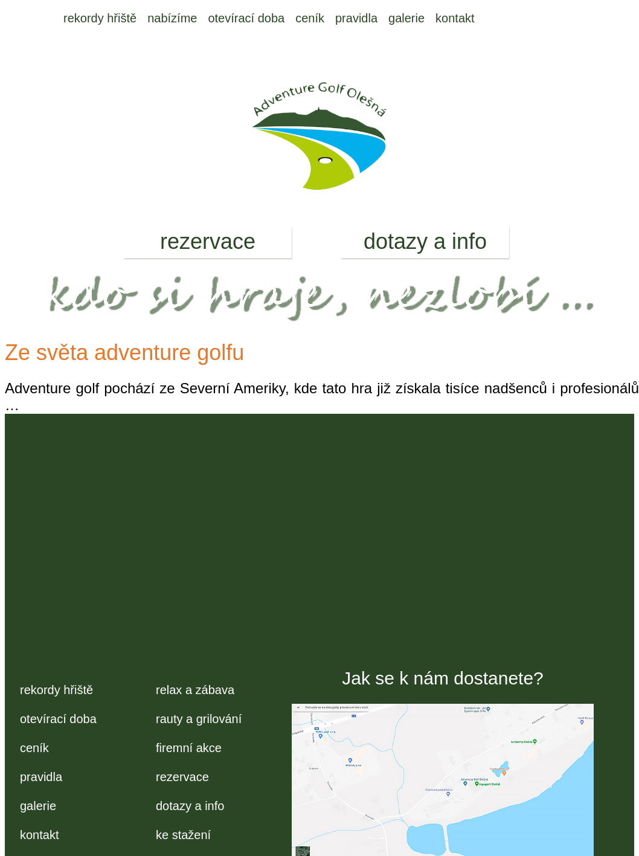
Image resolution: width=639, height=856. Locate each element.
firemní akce (189, 748)
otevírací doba (246, 18)
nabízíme (172, 18)
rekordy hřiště (99, 18)
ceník (309, 18)
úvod (46, 18)
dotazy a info (425, 241)
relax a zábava (195, 690)
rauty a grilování (199, 719)
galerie (406, 18)
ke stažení (183, 835)
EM (495, 18)
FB (522, 18)
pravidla (356, 18)
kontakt (454, 18)
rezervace (207, 241)
